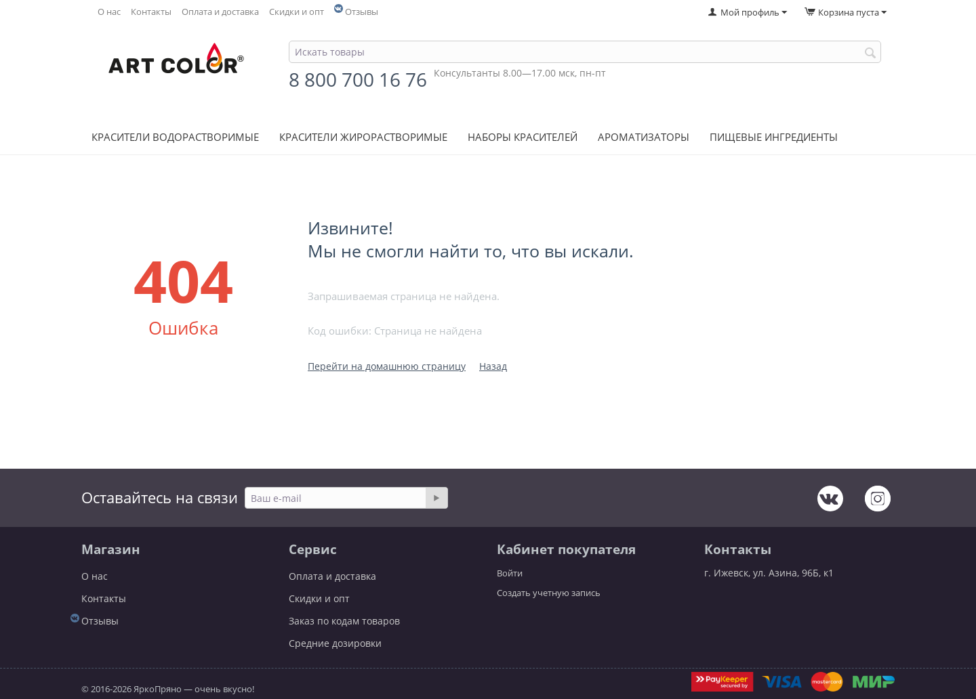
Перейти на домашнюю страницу (387, 366)
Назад (493, 366)
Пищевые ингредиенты (774, 137)
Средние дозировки (335, 643)
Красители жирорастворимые (363, 137)
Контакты (151, 12)
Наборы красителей (522, 137)
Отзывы (361, 12)
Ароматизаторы (643, 137)
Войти (510, 573)
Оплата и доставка (220, 12)
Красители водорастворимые (175, 137)
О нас (109, 12)
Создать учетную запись (549, 593)
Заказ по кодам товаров (344, 620)
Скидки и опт (296, 12)
